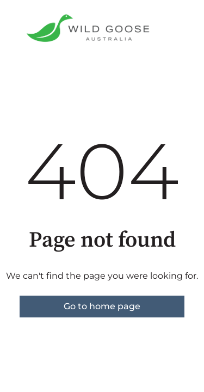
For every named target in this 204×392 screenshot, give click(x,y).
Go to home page (102, 306)
